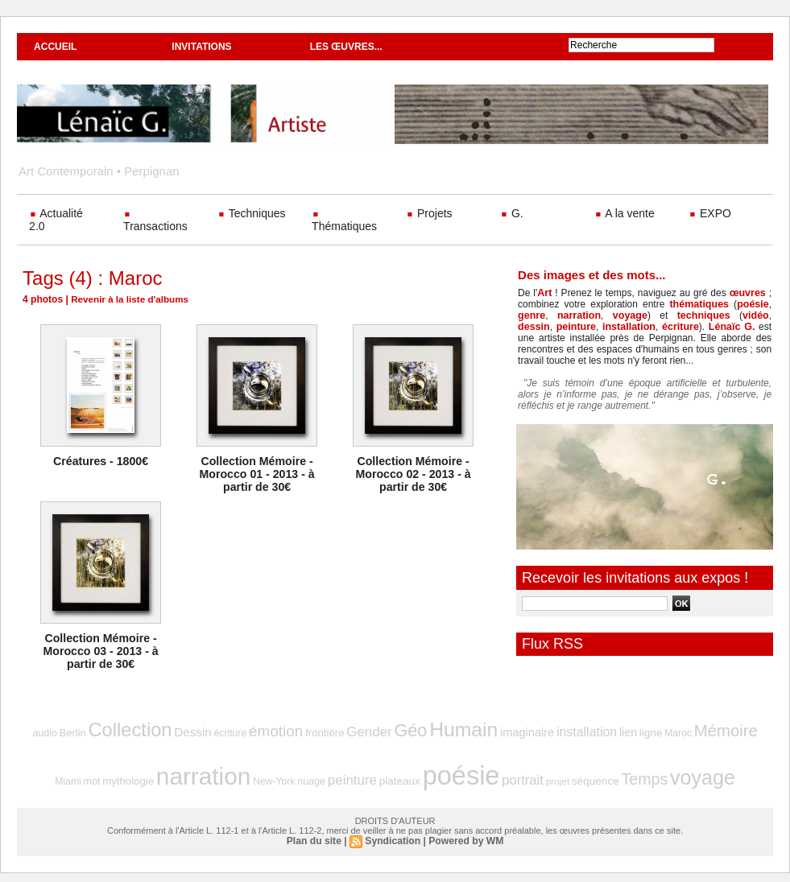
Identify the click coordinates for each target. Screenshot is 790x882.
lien (589, 730)
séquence (559, 775)
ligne (609, 730)
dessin (753, 315)
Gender (349, 729)
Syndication (393, 833)
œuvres (747, 293)
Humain (437, 727)
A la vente (624, 213)
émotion (262, 729)
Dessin (185, 729)
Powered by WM (465, 833)
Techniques (251, 213)
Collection (127, 728)
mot (745, 731)
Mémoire (679, 728)
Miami (723, 731)
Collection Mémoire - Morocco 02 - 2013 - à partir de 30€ (413, 474)
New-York (261, 776)
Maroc (634, 731)
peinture (537, 326)
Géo (387, 728)
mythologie (126, 775)
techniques (674, 315)
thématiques (701, 304)
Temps (604, 774)
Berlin (74, 730)
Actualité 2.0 (56, 220)
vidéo (719, 315)
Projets (429, 213)
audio (48, 731)
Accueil (55, 46)
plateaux (377, 775)
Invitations (201, 46)
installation (587, 326)
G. (511, 213)
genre (531, 315)
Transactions (155, 222)
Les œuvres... (346, 46)
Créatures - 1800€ (101, 461)
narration (571, 315)
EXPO (710, 213)
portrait (491, 774)
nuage (295, 776)
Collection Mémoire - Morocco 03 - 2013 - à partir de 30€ (100, 651)
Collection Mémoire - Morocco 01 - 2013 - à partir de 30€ (257, 474)
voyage (614, 315)
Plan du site (314, 833)
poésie (753, 304)
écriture (636, 326)
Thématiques (344, 222)
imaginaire (495, 730)
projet (524, 776)
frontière (308, 730)
